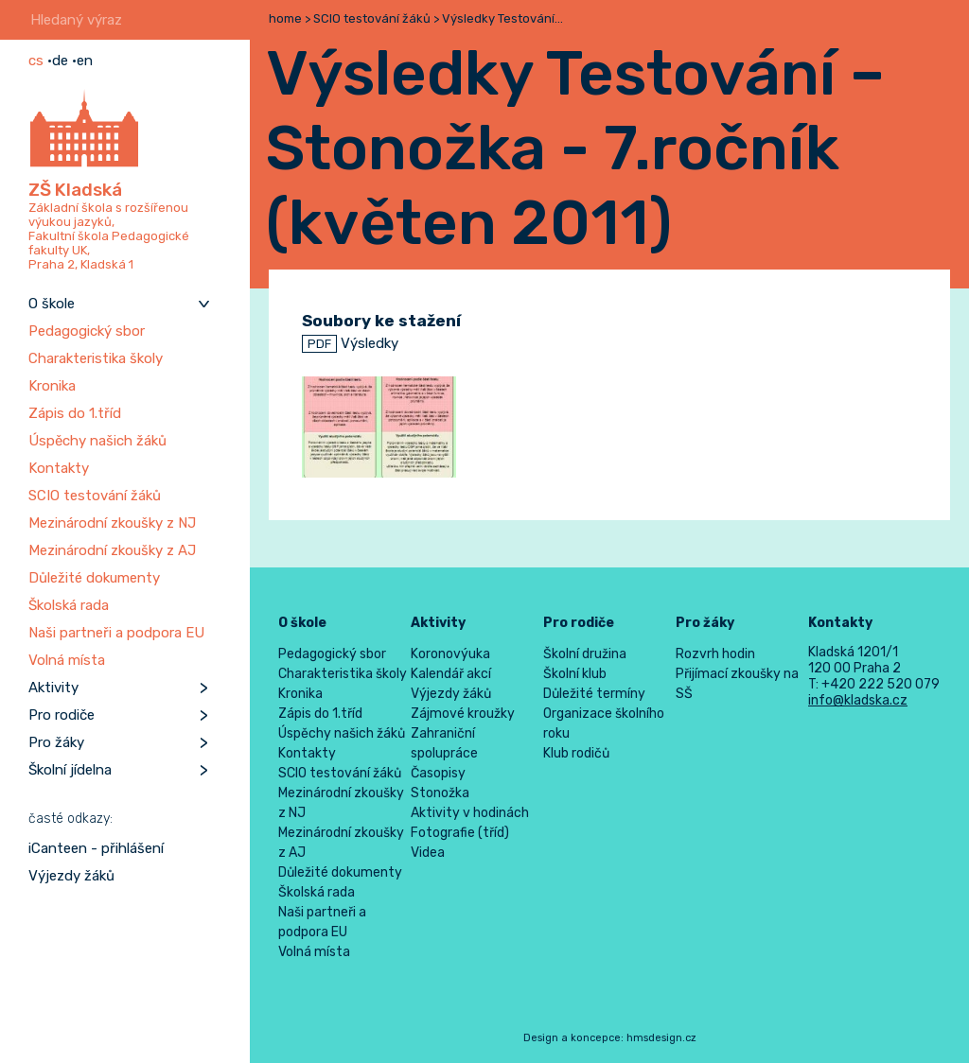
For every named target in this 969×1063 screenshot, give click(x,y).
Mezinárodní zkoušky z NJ (112, 523)
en (85, 60)
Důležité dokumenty (94, 577)
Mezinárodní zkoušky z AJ (112, 550)
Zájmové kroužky (463, 714)
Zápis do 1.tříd (74, 413)
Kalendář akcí (451, 674)
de (60, 60)
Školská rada (68, 605)
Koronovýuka (450, 654)
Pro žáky (56, 742)
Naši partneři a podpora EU (116, 632)
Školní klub (575, 674)
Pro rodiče (61, 714)
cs (36, 60)
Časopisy (438, 773)
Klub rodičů (576, 753)
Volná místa (66, 660)
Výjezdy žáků (71, 875)
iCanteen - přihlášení (96, 848)
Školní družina (584, 654)
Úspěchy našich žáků (97, 440)
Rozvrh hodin (715, 654)
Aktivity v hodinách (470, 813)
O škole (51, 303)
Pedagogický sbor (86, 331)
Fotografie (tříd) (460, 833)
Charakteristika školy (95, 358)
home (285, 18)
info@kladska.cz (857, 700)
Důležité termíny (594, 694)
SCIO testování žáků (94, 495)
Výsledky (350, 343)
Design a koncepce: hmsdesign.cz (609, 1038)
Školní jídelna (70, 769)
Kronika (52, 385)
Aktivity (53, 687)
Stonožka (440, 793)
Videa (428, 853)
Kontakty (58, 468)
